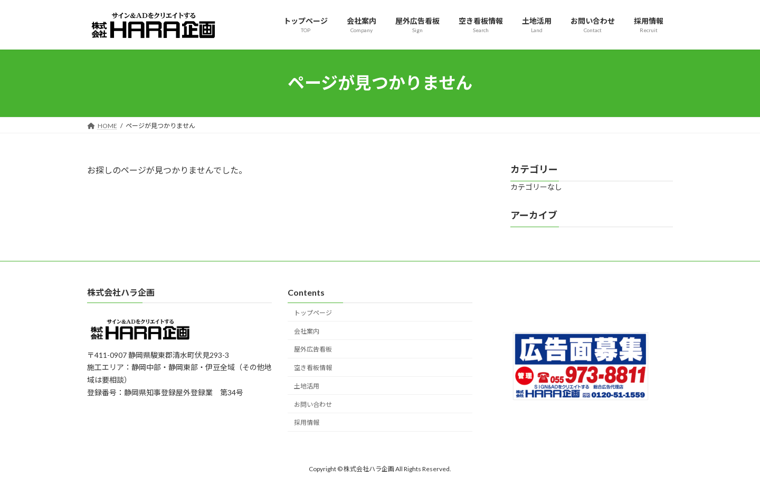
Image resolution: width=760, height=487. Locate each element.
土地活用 (306, 386)
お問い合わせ (313, 404)
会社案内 (306, 331)
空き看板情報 (313, 368)
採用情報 (306, 422)
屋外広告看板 (313, 349)
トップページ (313, 313)
